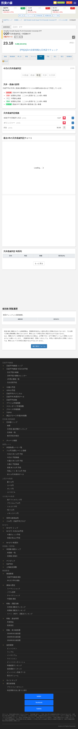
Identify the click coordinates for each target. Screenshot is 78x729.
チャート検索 (11, 440)
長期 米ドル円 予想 (14, 467)
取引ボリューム (13, 676)
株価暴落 (9, 574)
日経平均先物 (11, 400)
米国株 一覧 (11, 553)
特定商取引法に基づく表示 (17, 690)
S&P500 (9, 564)
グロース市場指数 (13, 409)
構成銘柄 (12, 56)
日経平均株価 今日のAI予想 (17, 369)
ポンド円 (10, 489)
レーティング (29, 15)
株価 (5, 56)
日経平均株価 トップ (14, 366)
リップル (10, 652)
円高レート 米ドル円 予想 (16, 471)
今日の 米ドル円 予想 (15, 454)
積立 (55, 56)
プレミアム (61, 2)
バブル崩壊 (11, 592)
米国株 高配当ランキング (16, 610)
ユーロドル (11, 492)
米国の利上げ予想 (13, 538)
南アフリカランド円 (14, 500)
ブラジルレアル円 (13, 503)
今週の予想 (10, 387)
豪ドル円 (10, 482)
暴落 (26, 56)
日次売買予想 (12, 382)
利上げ (5, 61)
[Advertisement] (39, 222)
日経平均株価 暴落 (14, 577)
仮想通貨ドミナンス (14, 669)
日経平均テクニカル (14, 393)
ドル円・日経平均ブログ (16, 521)
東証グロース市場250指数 (16, 416)
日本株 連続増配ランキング (17, 429)
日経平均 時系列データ (15, 397)
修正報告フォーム (39, 346)
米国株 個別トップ (13, 549)
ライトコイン (12, 659)
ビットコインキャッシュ (16, 662)
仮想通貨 (9, 645)
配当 (62, 56)
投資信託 (10, 625)
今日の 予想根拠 (13, 457)
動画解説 (69, 56)
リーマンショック (13, 589)
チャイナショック (13, 595)
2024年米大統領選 (13, 633)
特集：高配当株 (12, 604)
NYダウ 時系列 (12, 543)
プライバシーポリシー (15, 687)
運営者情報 (10, 683)
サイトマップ (11, 680)
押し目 (69, 2)
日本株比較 (39, 15)
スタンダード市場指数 (15, 406)
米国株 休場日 (12, 556)
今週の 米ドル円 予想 (15, 461)
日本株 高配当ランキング (16, 607)
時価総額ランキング (14, 665)
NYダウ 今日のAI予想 (14, 531)
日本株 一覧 (11, 432)
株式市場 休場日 (13, 436)
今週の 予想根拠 (13, 464)
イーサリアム (12, 655)
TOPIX (9, 412)
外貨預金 (10, 622)
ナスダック (10, 561)
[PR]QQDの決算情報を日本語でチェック (39, 50)
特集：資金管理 (12, 618)
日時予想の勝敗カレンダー (17, 376)
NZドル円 (10, 510)
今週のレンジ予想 (13, 534)
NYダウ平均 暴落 (13, 580)
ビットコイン (12, 648)
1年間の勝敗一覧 (13, 379)
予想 (48, 56)
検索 (8, 426)
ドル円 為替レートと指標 (16, 451)
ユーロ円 (10, 485)
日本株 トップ (11, 422)
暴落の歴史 (10, 585)
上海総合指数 (11, 567)
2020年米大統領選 (13, 637)
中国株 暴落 (11, 599)
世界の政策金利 (12, 518)
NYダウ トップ (12, 528)
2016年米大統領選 (13, 640)
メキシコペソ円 (13, 513)
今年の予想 (10, 390)
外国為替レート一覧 (14, 447)
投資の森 (6, 2)
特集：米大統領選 (13, 630)
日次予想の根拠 (13, 372)
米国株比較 (48, 15)
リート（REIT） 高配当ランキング (19, 614)
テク (40, 56)
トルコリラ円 (12, 506)
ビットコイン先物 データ (16, 672)
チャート (33, 56)
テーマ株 (56, 15)
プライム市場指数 (13, 403)
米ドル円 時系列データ (15, 474)
